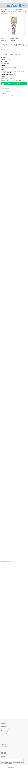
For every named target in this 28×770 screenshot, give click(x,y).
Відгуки (4, 93)
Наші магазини (5, 740)
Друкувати (5, 54)
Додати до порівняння (15, 54)
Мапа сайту (4, 746)
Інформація (5, 88)
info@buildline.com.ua (9, 733)
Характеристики (6, 91)
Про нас (4, 744)
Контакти (4, 742)
